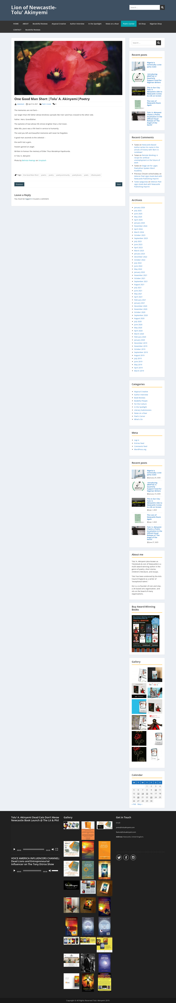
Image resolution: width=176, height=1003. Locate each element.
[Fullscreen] (57, 849)
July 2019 (138, 358)
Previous (19, 184)
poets (86, 175)
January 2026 (139, 207)
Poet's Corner (46, 104)
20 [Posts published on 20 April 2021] (138, 797)
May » (140, 804)
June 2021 (138, 290)
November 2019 (140, 346)
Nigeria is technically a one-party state (154, 64)
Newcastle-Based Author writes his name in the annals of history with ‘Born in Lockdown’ (146, 148)
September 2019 (141, 352)
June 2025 (138, 213)
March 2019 (139, 371)
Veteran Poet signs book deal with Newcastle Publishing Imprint (148, 177)
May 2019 (138, 364)
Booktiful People (140, 401)
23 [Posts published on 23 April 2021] (151, 797)
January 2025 (139, 223)
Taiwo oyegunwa (141, 182)
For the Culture (140, 404)
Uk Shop (142, 24)
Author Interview (77, 24)
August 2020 (139, 318)
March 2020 (139, 334)
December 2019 (140, 343)
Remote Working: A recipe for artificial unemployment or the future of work (147, 159)
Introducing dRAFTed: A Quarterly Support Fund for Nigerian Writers (154, 78)
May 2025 (138, 217)
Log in (136, 440)
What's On (138, 419)
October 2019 (139, 349)
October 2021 (139, 278)
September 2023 (141, 238)
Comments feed (140, 446)
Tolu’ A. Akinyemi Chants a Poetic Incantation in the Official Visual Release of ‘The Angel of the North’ (154, 118)
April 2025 (138, 220)
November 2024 (140, 226)
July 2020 (138, 321)
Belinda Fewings (28, 160)
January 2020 (139, 340)
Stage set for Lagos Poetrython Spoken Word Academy (146, 168)
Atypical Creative (59, 24)
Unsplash (42, 160)
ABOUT (26, 24)
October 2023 (139, 235)
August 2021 (139, 284)
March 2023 (139, 250)
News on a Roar (112, 24)
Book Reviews (139, 398)
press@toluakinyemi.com (125, 827)
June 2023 (138, 244)
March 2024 (139, 232)
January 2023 (139, 254)
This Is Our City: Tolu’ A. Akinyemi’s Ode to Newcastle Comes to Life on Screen (154, 91)
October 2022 (139, 260)
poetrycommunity (63, 175)
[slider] (32, 870)
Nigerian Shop (156, 24)
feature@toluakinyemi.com (126, 832)
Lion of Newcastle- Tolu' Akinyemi (33, 10)
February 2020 (140, 337)
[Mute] (53, 849)
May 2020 (138, 327)
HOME (16, 24)
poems (43, 175)
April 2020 (138, 331)
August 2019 (139, 355)
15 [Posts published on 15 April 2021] (147, 793)
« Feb (134, 804)
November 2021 (140, 275)
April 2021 (138, 297)
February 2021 (140, 300)
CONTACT (17, 30)
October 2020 (139, 312)
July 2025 (138, 210)
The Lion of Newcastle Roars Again (154, 103)
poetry (51, 175)
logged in (29, 199)
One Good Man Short (31, 175)
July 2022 (138, 263)
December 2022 (140, 257)
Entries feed (139, 443)
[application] (35, 838)
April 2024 (138, 229)
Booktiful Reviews (40, 24)
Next (119, 184)
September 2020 (141, 315)
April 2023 (138, 247)
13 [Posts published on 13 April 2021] (138, 793)
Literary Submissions (142, 410)
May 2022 (138, 269)
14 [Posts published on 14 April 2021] (143, 793)
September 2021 (141, 281)
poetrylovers (77, 175)
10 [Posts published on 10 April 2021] (156, 790)
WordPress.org (140, 449)
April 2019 (138, 367)
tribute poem (96, 175)
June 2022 (138, 266)
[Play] (14, 849)
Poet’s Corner (128, 24)
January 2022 (139, 272)
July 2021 (138, 287)
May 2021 (138, 294)
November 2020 (140, 309)
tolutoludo (20, 104)
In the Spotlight (95, 24)
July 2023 (138, 241)
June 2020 (138, 324)
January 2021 (139, 303)
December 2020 (140, 306)
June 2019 (138, 361)
